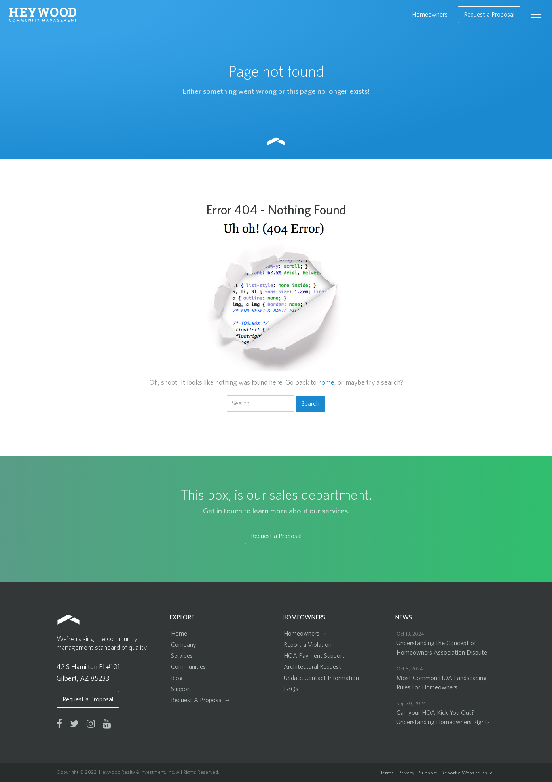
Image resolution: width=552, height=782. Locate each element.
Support (181, 689)
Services (182, 656)
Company (183, 645)
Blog (177, 678)
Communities (188, 667)
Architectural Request (312, 667)
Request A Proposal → (201, 700)
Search (310, 404)
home (326, 382)
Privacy (406, 773)
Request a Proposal (489, 14)
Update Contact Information (321, 678)
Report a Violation (308, 645)
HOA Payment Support (314, 656)
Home (179, 634)
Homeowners (430, 14)
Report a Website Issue (467, 773)
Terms (387, 773)
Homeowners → (305, 634)
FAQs (291, 689)
